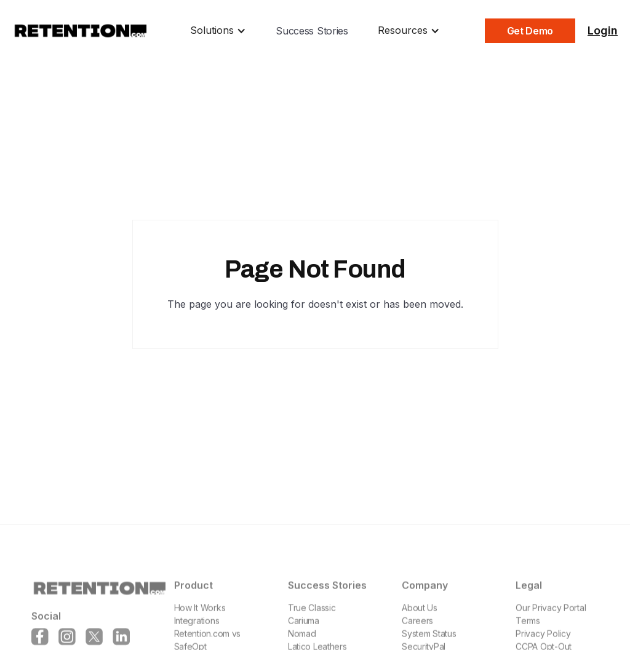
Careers (417, 630)
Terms (528, 630)
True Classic (312, 617)
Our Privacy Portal (551, 617)
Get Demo (530, 31)
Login (603, 30)
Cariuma (303, 630)
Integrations (196, 630)
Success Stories (312, 31)
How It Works (199, 617)
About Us (419, 617)
